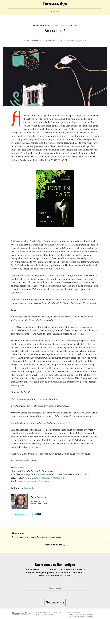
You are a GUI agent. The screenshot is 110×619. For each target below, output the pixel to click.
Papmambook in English (45, 25)
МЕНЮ (54, 12)
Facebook (28, 488)
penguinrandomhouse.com (36, 481)
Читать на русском (77, 40)
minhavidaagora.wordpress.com (48, 477)
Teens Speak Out (68, 25)
